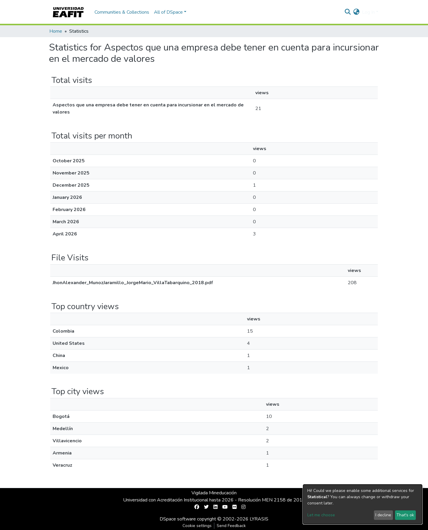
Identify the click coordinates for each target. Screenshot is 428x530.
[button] (356, 12)
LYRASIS (259, 519)
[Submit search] (348, 12)
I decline (383, 515)
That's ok (405, 515)
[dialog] (362, 504)
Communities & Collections (122, 12)
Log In (368, 12)
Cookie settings (197, 526)
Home (55, 31)
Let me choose (321, 515)
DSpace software (178, 519)
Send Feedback (231, 526)
